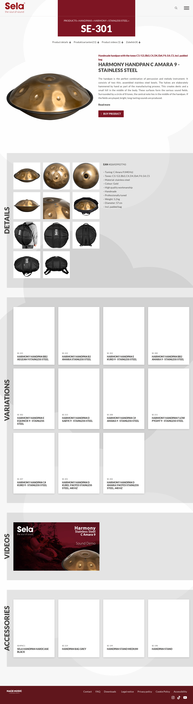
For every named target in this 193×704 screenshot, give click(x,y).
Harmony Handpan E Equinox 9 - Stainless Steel (30, 420)
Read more (104, 104)
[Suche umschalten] (176, 8)
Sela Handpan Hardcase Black (33, 650)
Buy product (111, 113)
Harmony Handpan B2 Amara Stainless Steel (76, 358)
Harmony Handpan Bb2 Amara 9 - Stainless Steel (168, 358)
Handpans (85, 20)
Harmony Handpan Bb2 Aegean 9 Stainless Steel (33, 358)
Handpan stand (162, 648)
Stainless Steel (118, 20)
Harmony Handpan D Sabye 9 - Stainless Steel (77, 419)
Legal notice (127, 691)
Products (70, 20)
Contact (87, 691)
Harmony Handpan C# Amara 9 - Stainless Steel (123, 419)
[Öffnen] (186, 8)
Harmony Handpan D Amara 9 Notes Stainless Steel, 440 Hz (123, 485)
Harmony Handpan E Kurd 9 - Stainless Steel (122, 358)
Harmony (100, 20)
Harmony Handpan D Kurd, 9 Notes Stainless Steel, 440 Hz (77, 485)
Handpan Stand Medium (122, 648)
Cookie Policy (163, 691)
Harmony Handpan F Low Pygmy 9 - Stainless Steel (168, 419)
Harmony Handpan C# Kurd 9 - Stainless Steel (32, 484)
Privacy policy (145, 691)
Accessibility (180, 691)
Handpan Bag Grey (74, 648)
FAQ (98, 691)
